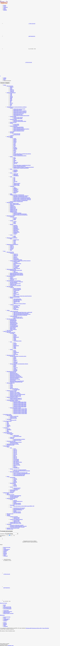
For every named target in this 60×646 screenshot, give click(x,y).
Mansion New (15, 162)
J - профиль (15, 262)
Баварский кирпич (13, 320)
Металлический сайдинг (11, 275)
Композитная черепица (11, 215)
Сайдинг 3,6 (15, 255)
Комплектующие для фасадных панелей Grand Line (22, 295)
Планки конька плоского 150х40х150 (19, 111)
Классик (14, 142)
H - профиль (15, 267)
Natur (14, 177)
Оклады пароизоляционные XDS (19, 474)
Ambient (14, 160)
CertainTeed (12, 186)
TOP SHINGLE (16, 175)
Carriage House (16, 190)
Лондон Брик (15, 306)
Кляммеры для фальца (17, 212)
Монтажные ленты (10, 513)
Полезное (5, 551)
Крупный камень (16, 290)
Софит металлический (14, 311)
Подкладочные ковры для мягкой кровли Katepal (22, 165)
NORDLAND (15, 173)
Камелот (14, 293)
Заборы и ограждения (7, 331)
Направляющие (16, 345)
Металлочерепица (10, 85)
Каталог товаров (5, 82)
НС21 (11, 104)
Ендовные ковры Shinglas (17, 154)
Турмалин (12, 248)
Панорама (15, 482)
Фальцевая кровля (10, 202)
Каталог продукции (6, 547)
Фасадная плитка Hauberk (11, 318)
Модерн (14, 308)
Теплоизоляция (6, 610)
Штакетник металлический (11, 371)
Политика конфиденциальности (31, 628)
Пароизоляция (12, 490)
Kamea (11, 88)
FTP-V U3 (15, 450)
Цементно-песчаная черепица (12, 237)
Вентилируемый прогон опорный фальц (20, 214)
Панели (14, 337)
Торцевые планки (13, 116)
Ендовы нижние (16, 124)
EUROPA (15, 171)
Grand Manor (15, 191)
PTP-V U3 (15, 456)
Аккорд (14, 149)
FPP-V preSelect (16, 461)
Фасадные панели (10, 286)
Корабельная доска (13, 278)
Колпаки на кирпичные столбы (15, 395)
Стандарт (15, 478)
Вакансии (5, 624)
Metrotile (11, 224)
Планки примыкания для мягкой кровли (20, 200)
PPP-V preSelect (16, 463)
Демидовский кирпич (17, 298)
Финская (14, 139)
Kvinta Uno (12, 90)
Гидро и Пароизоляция (7, 421)
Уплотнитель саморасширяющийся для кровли (18, 526)
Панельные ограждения (11, 355)
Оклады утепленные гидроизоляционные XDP (21, 473)
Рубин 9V (11, 245)
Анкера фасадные (13, 284)
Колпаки (14, 502)
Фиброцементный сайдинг (11, 269)
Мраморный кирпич (13, 322)
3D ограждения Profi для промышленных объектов (19, 363)
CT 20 (14, 187)
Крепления (15, 359)
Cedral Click (15, 272)
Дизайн (14, 480)
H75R (11, 99)
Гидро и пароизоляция (7, 608)
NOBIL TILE (15, 174)
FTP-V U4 (15, 451)
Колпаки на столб (13, 391)
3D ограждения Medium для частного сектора (18, 356)
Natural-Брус (15, 257)
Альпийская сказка (16, 305)
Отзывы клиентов (6, 549)
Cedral (14, 271)
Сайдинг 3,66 (15, 254)
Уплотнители (9, 524)
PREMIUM (15, 169)
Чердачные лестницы (10, 494)
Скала (14, 302)
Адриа (14, 242)
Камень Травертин (13, 329)
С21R (11, 95)
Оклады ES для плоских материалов (19, 469)
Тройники (12, 135)
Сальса (14, 152)
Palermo (14, 218)
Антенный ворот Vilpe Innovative (19, 507)
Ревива (14, 243)
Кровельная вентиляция (11, 498)
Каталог (4, 5)
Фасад (4, 79)
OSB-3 (8, 493)
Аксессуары (15, 361)
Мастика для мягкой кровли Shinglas (19, 155)
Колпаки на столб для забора (12, 390)
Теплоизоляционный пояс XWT (19, 475)
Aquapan (14, 233)
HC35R (11, 96)
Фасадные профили (13, 282)
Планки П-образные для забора (12, 397)
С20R (11, 94)
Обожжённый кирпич (14, 323)
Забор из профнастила (11, 382)
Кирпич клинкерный (17, 288)
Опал (11, 250)
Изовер (8, 431)
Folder (8, 423)
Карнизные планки (13, 119)
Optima (8, 426)
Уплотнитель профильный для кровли (16, 525)
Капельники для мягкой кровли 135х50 (20, 196)
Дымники (8, 514)
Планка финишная (16, 268)
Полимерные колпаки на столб (15, 396)
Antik (14, 180)
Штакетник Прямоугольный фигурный (17, 380)
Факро (8, 446)
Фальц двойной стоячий (14, 203)
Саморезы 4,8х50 (16, 520)
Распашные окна (16, 467)
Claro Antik (15, 181)
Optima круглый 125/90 (14, 416)
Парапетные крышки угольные (15, 407)
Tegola (11, 172)
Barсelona (15, 217)
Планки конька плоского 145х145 (19, 108)
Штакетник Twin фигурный (15, 375)
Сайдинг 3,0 (15, 253)
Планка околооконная (17, 263)
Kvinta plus (12, 89)
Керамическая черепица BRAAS (12, 244)
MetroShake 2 (15, 228)
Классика (15, 481)
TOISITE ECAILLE (16, 183)
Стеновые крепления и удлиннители (16, 281)
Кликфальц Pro (12, 206)
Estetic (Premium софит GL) (18, 317)
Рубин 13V (12, 247)
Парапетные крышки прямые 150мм (19, 403)
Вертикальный (16, 258)
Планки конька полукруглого (18, 113)
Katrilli (14, 158)
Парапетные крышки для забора (12, 400)
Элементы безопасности (7, 432)
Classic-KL (15, 163)
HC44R (11, 97)
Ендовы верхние (16, 125)
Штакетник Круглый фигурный (15, 376)
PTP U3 (14, 455)
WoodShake (15, 232)
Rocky (14, 157)
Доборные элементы (13, 211)
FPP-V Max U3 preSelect (17, 462)
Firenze (14, 223)
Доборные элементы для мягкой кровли (17, 194)
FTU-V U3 (15, 454)
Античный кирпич (13, 319)
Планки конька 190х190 (17, 109)
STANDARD (15, 170)
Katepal (11, 156)
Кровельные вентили (17, 503)
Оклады (11, 468)
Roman (14, 219)
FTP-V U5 (15, 453)
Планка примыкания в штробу (18, 130)
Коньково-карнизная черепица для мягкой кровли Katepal (23, 167)
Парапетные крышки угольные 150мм (20, 410)
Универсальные (16, 435)
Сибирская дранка (16, 301)
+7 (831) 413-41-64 (32, 23)
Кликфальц (12, 205)
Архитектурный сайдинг (17, 259)
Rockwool (8, 428)
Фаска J (14, 264)
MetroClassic (15, 226)
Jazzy (14, 159)
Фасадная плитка (10, 330)
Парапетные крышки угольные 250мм (20, 412)
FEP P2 (14, 465)
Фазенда (14, 140)
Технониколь (9, 429)
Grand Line (12, 91)
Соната (14, 151)
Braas (11, 238)
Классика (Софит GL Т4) (17, 316)
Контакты (5, 553)
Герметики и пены (10, 528)
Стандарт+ (15, 479)
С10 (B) (11, 385)
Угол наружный (16, 266)
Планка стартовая (16, 261)
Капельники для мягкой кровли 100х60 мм (20, 195)
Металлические (9, 415)
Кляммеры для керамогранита (15, 283)
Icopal (11, 176)
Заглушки (11, 132)
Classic (14, 235)
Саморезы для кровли (14, 516)
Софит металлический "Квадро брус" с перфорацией (22, 312)
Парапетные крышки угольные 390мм (20, 413)
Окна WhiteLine (13, 483)
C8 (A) (11, 383)
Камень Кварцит (13, 327)
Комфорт (15, 141)
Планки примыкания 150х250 (18, 127)
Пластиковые (9, 419)
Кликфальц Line (13, 207)
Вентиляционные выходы (17, 501)
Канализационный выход (17, 509)
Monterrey (12, 86)
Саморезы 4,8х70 (16, 521)
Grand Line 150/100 (13, 418)
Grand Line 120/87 (13, 420)
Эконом (11, 349)
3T (13, 164)
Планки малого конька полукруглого (19, 112)
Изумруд (11, 249)
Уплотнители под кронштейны (15, 285)
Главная (4, 77)
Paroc (8, 430)
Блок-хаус (15, 256)
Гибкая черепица (10, 136)
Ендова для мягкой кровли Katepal (19, 166)
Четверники (12, 131)
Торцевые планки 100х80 (17, 118)
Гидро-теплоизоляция (14, 489)
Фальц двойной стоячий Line (15, 204)
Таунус (14, 241)
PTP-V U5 (15, 458)
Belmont (14, 192)
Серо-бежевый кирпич (14, 325)
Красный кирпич (13, 321)
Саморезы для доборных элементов (16, 519)
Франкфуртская (16, 239)
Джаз (14, 146)
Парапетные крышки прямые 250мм (19, 405)
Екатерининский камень (17, 299)
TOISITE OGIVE (16, 184)
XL (13, 182)
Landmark (15, 188)
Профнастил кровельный (11, 92)
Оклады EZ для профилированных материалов (21, 470)
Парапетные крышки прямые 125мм (19, 402)
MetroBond (15, 225)
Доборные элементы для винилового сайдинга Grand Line (20, 260)
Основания (15, 362)
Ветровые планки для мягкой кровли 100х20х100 (22, 198)
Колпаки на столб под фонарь (15, 393)
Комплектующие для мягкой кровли (16, 201)
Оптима (14, 138)
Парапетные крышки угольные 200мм (20, 411)
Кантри (14, 145)
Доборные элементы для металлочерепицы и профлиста (17, 106)
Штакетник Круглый (13, 373)
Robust (14, 222)
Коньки (11, 107)
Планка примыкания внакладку (18, 129)
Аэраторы (15, 500)
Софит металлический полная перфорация (20, 313)
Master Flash (12, 505)
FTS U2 (14, 448)
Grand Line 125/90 (13, 417)
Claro (14, 179)
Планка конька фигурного (18, 114)
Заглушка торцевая (16, 134)
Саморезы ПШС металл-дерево (15, 523)
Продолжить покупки (4, 645)
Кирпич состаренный (17, 289)
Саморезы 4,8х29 (16, 517)
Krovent (11, 499)
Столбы (14, 339)
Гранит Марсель (16, 307)
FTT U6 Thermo (16, 459)
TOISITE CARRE (16, 185)
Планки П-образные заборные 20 (16, 399)
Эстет (11, 341)
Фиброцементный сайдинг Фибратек (16, 274)
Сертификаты (5, 550)
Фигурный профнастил (14, 388)
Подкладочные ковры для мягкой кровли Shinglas (22, 153)
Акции (4, 8)
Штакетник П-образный (14, 378)
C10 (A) (11, 384)
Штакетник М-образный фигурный (16, 377)
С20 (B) (11, 387)
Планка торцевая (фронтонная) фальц (20, 213)
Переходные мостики (10, 444)
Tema (14, 178)
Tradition (14, 221)
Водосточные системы (7, 414)
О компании (5, 7)
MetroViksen (15, 230)
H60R (11, 98)
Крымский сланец (16, 300)
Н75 (10, 102)
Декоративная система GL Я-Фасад (19, 303)
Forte (14, 161)
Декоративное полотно (17, 340)
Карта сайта (39, 628)
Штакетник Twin (13, 372)
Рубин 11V (12, 246)
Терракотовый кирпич (14, 326)
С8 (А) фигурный (16, 389)
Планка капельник (13, 122)
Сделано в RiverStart (45, 628)
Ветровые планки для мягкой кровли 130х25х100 (22, 199)
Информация (2, 615)
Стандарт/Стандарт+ (17, 487)
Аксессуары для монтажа (14, 471)
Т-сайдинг (12, 304)
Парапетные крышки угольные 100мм (20, 408)
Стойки (14, 338)
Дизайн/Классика (16, 488)
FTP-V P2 (15, 452)
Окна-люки (15, 466)
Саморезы (8, 515)
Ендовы (11, 123)
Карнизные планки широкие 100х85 (19, 121)
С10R (11, 93)
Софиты (8, 310)
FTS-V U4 (15, 449)
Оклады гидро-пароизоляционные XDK (20, 472)
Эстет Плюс (12, 333)
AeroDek (11, 220)
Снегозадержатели (10, 433)
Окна (11, 447)
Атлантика (15, 148)
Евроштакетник (13, 379)
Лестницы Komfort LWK (14, 496)
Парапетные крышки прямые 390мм (19, 406)
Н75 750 (11, 103)
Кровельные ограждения (11, 441)
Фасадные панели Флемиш (15, 296)
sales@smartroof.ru (6, 587)
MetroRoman (15, 227)
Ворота (14, 334)
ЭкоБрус (11, 277)
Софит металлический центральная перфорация (21, 314)
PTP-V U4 (15, 457)
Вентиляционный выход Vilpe (18, 508)
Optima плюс (12, 437)
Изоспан (8, 424)
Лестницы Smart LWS (14, 497)
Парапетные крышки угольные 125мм (20, 409)
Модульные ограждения (11, 332)
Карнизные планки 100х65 (18, 120)
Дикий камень (15, 292)
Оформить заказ (11, 645)
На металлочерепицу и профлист (19, 439)
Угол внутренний (16, 265)
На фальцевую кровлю (17, 436)
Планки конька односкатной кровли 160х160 (21, 115)
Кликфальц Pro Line (13, 209)
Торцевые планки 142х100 (18, 117)
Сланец (14, 291)
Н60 (10, 101)
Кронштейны (15, 354)
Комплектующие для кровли (8, 492)
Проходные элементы (17, 504)
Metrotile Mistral (16, 229)
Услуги (4, 6)
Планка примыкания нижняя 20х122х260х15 (21, 128)
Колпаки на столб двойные (15, 392)
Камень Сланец (12, 328)
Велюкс (8, 476)
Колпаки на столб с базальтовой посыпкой (17, 394)
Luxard (11, 234)
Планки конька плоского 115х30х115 (19, 110)
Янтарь (14, 240)
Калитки (14, 344)
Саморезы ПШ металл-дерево (15, 522)
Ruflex (11, 193)
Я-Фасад (11, 297)
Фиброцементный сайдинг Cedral (16, 270)
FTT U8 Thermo (16, 460)
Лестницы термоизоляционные (15, 495)
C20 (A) (11, 386)
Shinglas (11, 137)
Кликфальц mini (13, 208)
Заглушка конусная (16, 133)
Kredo (11, 87)
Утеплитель (5, 427)
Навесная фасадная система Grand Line (14, 280)
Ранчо (14, 144)
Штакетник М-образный (14, 374)
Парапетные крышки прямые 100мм (19, 401)
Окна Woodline (12, 477)
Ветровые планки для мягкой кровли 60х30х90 (21, 197)
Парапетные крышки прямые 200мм (19, 404)
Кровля (4, 604)
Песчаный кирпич (13, 324)
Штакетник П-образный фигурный (16, 381)
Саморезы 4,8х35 (16, 518)
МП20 (11, 100)
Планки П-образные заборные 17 (16, 398)
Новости (4, 9)
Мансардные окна (6, 445)
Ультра (14, 143)
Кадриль (14, 150)
